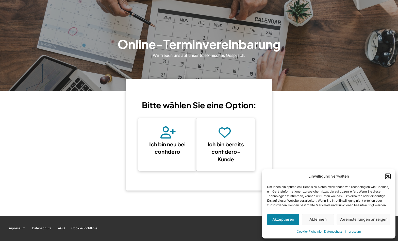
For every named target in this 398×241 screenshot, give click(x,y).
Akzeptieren (283, 219)
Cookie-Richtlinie (309, 231)
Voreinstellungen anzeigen (363, 219)
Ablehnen (318, 219)
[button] (387, 176)
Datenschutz (333, 231)
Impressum (353, 231)
